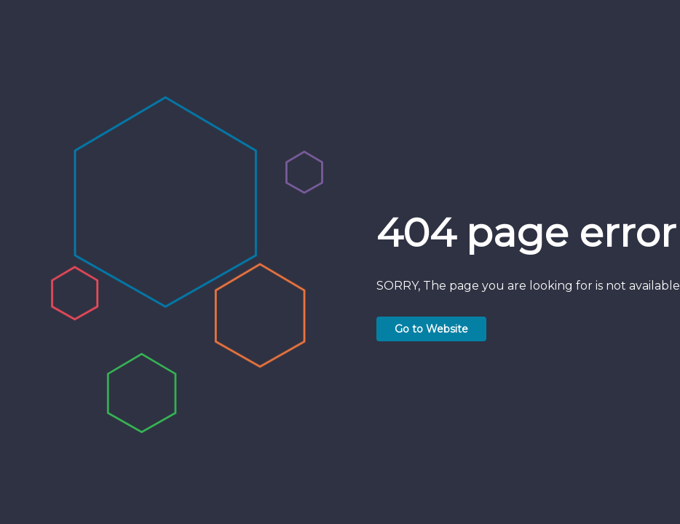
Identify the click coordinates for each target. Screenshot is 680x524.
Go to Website (431, 329)
